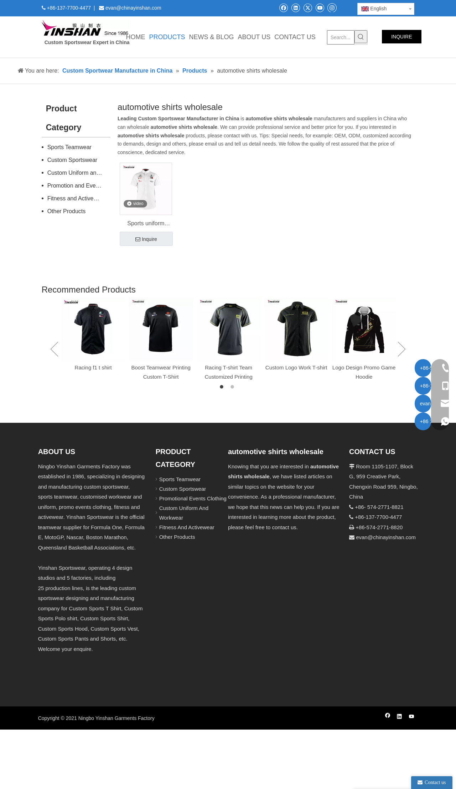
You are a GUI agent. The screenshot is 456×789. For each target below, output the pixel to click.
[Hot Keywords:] (360, 36)
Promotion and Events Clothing (78, 186)
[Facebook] (283, 7)
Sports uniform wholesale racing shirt (146, 224)
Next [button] (401, 349)
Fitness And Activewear (186, 527)
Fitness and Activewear (76, 198)
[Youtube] (319, 7)
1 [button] (222, 387)
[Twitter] (307, 7)
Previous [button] (54, 349)
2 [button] (233, 387)
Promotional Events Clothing (193, 498)
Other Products (66, 211)
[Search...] (341, 37)
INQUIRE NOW (401, 38)
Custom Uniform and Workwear (78, 173)
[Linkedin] (295, 7)
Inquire (146, 239)
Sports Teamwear (69, 147)
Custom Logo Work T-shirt (296, 367)
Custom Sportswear (72, 160)
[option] (93, 334)
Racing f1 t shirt (93, 367)
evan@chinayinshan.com (386, 537)
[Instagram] (332, 7)
